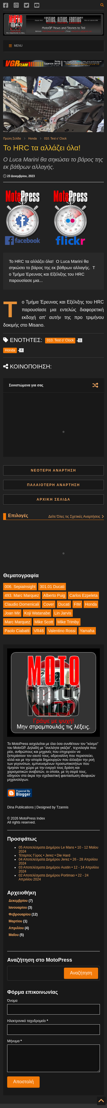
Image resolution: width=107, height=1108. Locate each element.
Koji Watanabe (37, 613)
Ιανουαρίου (18, 908)
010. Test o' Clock (55, 138)
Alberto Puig (54, 595)
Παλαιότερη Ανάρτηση (53, 485)
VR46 (39, 630)
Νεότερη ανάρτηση (53, 470)
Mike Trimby (68, 622)
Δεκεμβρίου (18, 901)
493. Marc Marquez (22, 595)
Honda (32, 138)
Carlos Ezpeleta (83, 595)
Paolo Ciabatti (17, 630)
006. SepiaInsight (20, 586)
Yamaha (87, 630)
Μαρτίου (15, 921)
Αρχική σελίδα (53, 499)
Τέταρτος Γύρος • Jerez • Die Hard (44, 855)
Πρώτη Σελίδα (12, 138)
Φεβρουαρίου (20, 914)
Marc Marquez (17, 622)
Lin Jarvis (62, 613)
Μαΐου (14, 935)
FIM (77, 604)
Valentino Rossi (61, 630)
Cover (48, 604)
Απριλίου (16, 928)
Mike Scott (44, 622)
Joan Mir (12, 613)
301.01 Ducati (52, 586)
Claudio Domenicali (22, 604)
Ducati (64, 604)
